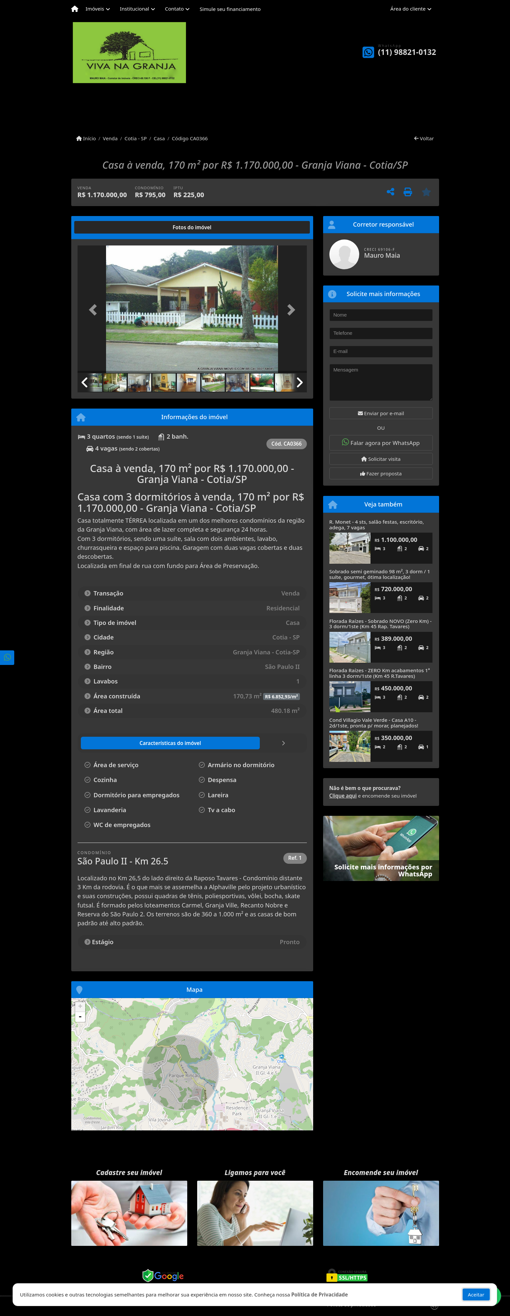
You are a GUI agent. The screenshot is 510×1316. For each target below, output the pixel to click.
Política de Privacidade (319, 1294)
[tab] (98, 227)
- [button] (80, 1017)
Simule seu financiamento (229, 9)
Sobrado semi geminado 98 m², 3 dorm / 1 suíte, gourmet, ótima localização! (379, 574)
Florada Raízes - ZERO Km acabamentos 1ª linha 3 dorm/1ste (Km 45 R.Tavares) (379, 673)
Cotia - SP (136, 138)
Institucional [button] (134, 8)
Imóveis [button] (94, 8)
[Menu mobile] (74, 9)
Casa (159, 138)
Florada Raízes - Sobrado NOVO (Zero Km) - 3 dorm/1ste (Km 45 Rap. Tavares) (380, 624)
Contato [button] (174, 8)
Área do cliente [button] (407, 8)
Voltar (424, 138)
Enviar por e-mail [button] (381, 413)
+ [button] (80, 1007)
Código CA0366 (190, 138)
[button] (95, 309)
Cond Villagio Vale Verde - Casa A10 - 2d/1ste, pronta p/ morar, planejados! (374, 723)
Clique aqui (343, 795)
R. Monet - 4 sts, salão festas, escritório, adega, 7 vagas (376, 524)
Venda (110, 138)
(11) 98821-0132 (407, 52)
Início (86, 138)
